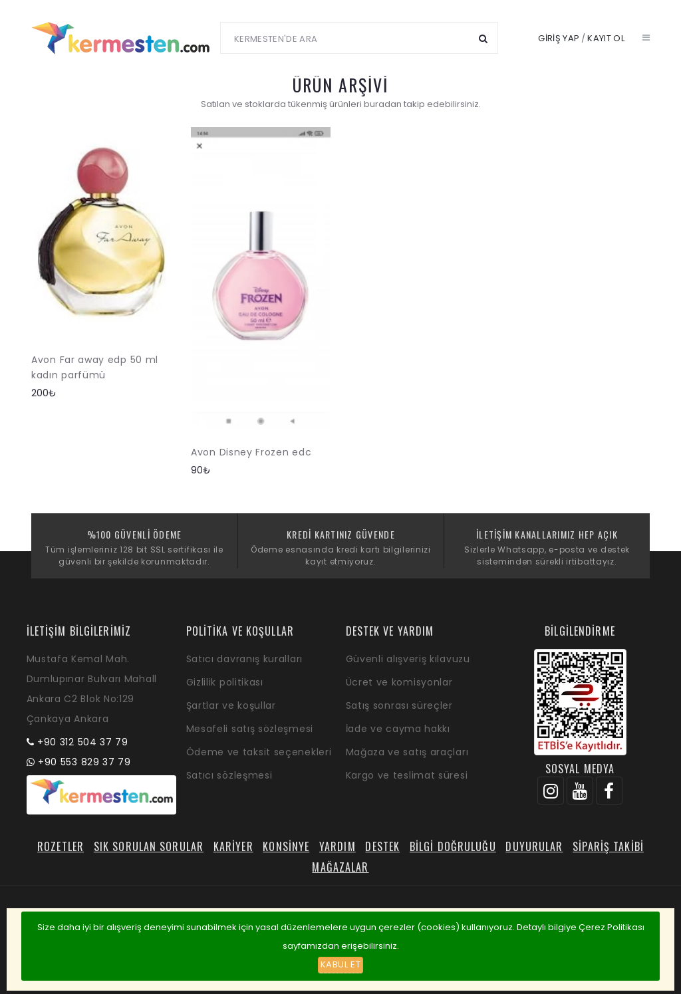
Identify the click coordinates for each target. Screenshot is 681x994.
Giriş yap (558, 38)
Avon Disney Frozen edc (251, 452)
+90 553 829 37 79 (84, 762)
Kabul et (340, 964)
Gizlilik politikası (224, 682)
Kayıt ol (605, 38)
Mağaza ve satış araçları (407, 752)
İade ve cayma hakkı (398, 728)
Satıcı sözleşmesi (229, 775)
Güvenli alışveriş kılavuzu (408, 659)
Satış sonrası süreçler (399, 705)
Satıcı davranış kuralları (244, 659)
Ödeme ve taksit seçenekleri (259, 752)
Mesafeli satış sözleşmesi (250, 728)
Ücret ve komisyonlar (399, 682)
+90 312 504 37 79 (82, 742)
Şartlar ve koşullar (231, 705)
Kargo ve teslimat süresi (407, 775)
